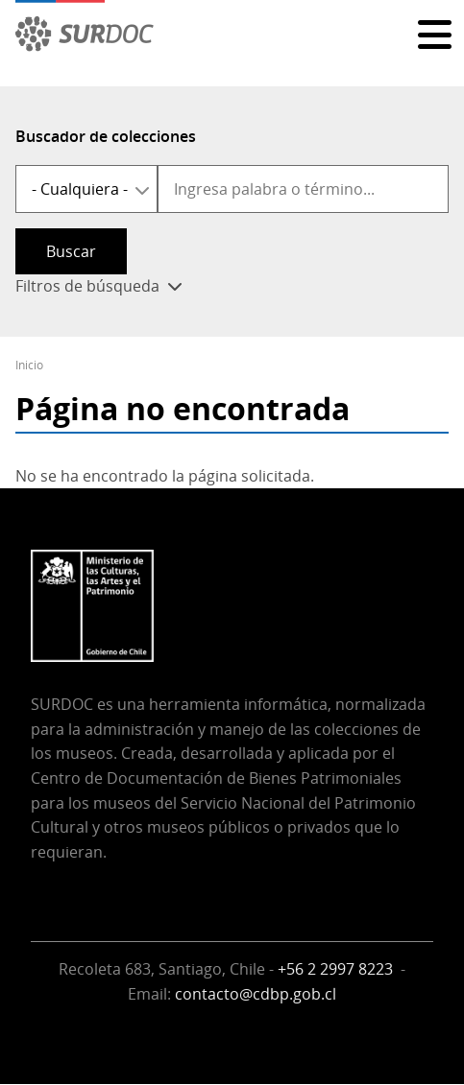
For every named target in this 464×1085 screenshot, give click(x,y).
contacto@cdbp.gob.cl (255, 993)
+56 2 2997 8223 (337, 968)
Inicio (29, 365)
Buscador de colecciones (105, 136)
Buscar (71, 251)
